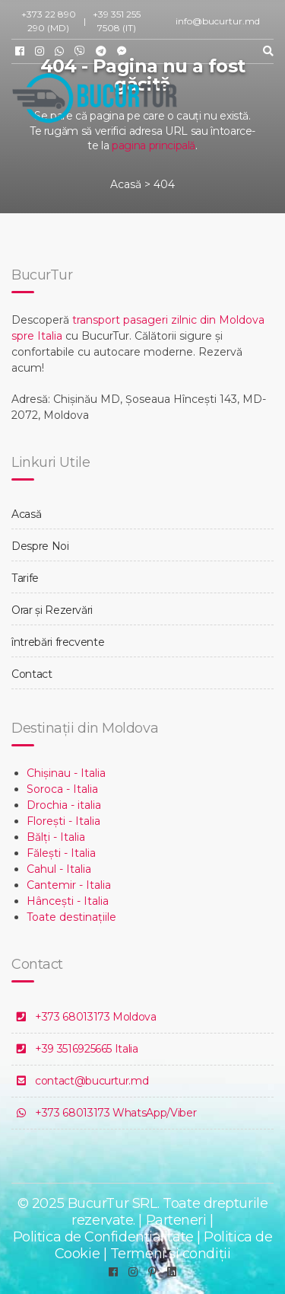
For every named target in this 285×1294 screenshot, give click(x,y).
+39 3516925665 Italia (86, 1049)
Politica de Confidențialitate (103, 1237)
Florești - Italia (63, 821)
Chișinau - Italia (66, 773)
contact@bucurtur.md (91, 1081)
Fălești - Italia (61, 853)
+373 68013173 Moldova (96, 1017)
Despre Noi (40, 546)
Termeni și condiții (170, 1253)
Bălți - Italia (56, 837)
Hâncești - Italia (68, 901)
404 (164, 184)
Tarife (25, 578)
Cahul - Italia (59, 869)
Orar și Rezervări (52, 610)
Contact (31, 674)
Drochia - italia (64, 805)
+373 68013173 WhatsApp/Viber (115, 1113)
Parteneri (176, 1220)
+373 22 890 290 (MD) (48, 21)
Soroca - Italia (62, 789)
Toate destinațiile (71, 917)
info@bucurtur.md (218, 21)
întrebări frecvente (57, 642)
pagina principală (153, 145)
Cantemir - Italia (69, 885)
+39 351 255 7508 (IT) (117, 21)
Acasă (125, 184)
